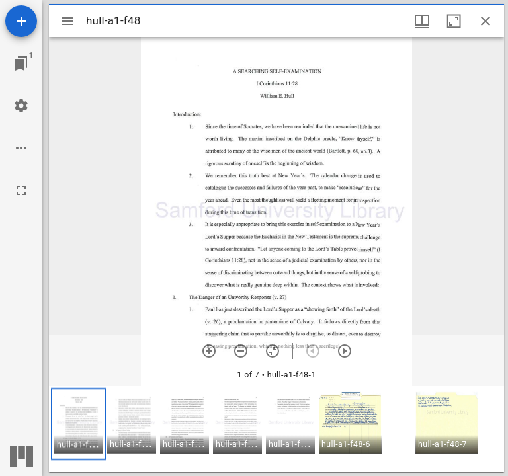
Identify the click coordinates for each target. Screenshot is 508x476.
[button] (78, 424)
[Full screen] (21, 190)
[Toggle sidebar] (67, 21)
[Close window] (485, 21)
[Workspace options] (21, 148)
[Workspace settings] (21, 106)
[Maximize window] (454, 21)
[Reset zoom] (272, 351)
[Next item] (344, 351)
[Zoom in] (209, 351)
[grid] (276, 429)
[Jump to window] (21, 63)
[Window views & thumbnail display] (422, 21)
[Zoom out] (241, 351)
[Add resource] (21, 21)
